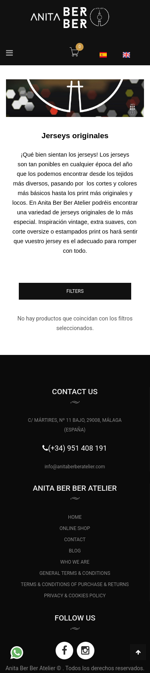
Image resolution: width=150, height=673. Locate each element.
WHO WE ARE (75, 562)
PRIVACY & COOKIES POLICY (75, 595)
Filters (75, 291)
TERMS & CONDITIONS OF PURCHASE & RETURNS (75, 584)
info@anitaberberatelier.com (74, 466)
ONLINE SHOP (75, 528)
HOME (75, 517)
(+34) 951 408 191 (77, 448)
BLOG (75, 551)
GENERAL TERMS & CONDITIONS (74, 573)
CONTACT (75, 539)
